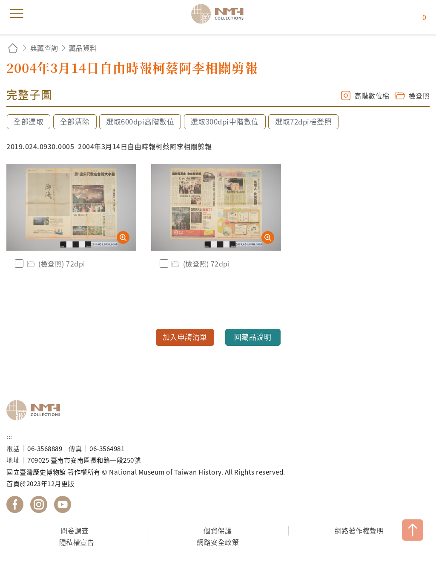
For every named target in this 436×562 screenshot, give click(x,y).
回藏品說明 (253, 337)
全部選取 (28, 121)
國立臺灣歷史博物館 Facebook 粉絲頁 (14, 504)
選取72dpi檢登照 (303, 121)
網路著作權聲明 (359, 530)
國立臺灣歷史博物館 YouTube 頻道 (62, 504)
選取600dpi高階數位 (140, 121)
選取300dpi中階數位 (225, 121)
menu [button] (16, 13)
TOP (412, 530)
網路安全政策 (218, 542)
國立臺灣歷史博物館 (36, 410)
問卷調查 (74, 530)
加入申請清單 (185, 337)
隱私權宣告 (77, 542)
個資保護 (218, 530)
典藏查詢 (44, 48)
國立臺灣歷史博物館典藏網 (220, 13)
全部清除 (75, 121)
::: (9, 436)
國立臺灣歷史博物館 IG (38, 504)
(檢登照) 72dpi (55, 263)
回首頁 (12, 48)
